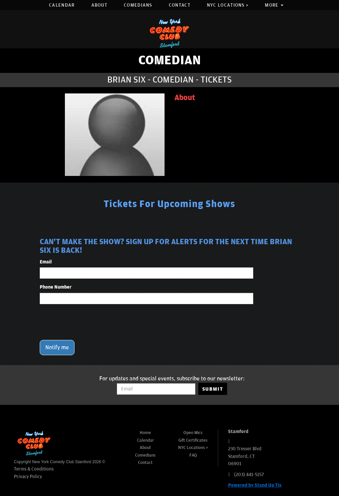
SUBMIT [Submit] (212, 389)
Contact (179, 5)
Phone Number (56, 287)
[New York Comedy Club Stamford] (169, 33)
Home (145, 432)
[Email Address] (156, 389)
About (99, 5)
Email (46, 262)
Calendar (61, 5)
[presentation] (90, 322)
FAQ (193, 455)
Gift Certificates (193, 440)
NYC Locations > (228, 5)
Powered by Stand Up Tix (255, 485)
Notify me (57, 347)
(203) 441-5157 (249, 474)
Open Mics (193, 432)
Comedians (138, 5)
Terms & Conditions (34, 469)
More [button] (274, 5)
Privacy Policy (28, 476)
